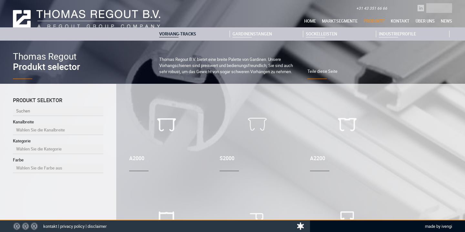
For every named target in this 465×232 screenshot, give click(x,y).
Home (310, 21)
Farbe (58, 165)
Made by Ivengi (438, 226)
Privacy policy (72, 226)
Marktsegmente (339, 21)
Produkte (374, 21)
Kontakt (400, 21)
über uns (425, 21)
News (446, 21)
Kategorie (58, 146)
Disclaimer (97, 226)
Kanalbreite (58, 127)
